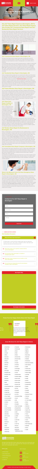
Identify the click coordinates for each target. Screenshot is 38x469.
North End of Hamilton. (29, 362)
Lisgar (16, 421)
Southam (27, 398)
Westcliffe (27, 425)
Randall (26, 378)
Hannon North (17, 378)
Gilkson (16, 354)
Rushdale (27, 392)
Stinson (26, 402)
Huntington (17, 392)
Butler (6, 382)
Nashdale (27, 358)
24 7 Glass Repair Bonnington (15, 19)
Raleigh (26, 376)
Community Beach (8, 398)
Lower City (17, 423)
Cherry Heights (7, 396)
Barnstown (7, 356)
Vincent (26, 419)
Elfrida (6, 425)
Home (3, 19)
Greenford (17, 364)
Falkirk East (7, 429)
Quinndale (27, 374)
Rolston (26, 388)
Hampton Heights (18, 376)
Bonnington (7, 19)
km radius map (19, 288)
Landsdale (17, 413)
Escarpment (7, 427)
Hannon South (17, 380)
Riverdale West (28, 384)
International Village (18, 396)
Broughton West (7, 374)
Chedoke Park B (8, 394)
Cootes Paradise (8, 400)
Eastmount (7, 421)
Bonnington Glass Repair (19, 467)
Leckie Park (17, 419)
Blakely (6, 368)
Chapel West (7, 392)
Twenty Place (27, 417)
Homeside (17, 390)
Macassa (16, 425)
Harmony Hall (17, 384)
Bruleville (6, 376)
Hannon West (17, 382)
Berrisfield (6, 362)
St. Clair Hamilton (28, 400)
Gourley (16, 360)
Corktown (6, 402)
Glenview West (17, 358)
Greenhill (16, 366)
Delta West (7, 413)
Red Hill (26, 380)
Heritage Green (18, 386)
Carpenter (6, 384)
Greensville (17, 370)
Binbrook (6, 364)
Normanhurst (27, 360)
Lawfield (16, 415)
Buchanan (6, 378)
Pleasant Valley (28, 372)
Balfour (6, 354)
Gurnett (16, 372)
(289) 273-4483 (33, 3)
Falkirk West (7, 431)
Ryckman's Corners (28, 394)
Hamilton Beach (18, 374)
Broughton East (7, 372)
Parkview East (27, 368)
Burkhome (6, 380)
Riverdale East (28, 382)
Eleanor (6, 423)
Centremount (7, 388)
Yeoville (26, 429)
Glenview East (17, 356)
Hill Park (16, 388)
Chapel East (7, 390)
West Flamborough (28, 423)
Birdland (6, 366)
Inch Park (17, 394)
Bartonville (7, 358)
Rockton (26, 386)
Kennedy (16, 402)
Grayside (16, 362)
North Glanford (28, 364)
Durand (6, 419)
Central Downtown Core (9, 386)
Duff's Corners (7, 415)
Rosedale (27, 390)
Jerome (16, 398)
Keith (16, 400)
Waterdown (27, 421)
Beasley (6, 360)
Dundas (6, 417)
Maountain (17, 427)
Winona (26, 427)
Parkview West (28, 370)
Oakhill (26, 366)
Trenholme (27, 415)
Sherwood (27, 396)
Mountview (27, 356)
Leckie (16, 417)
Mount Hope (27, 354)
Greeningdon (17, 368)
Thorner (26, 413)
